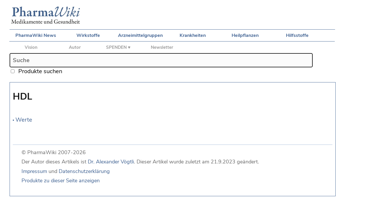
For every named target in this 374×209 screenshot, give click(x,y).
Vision (31, 47)
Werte (23, 120)
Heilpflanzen (245, 35)
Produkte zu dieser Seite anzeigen (61, 180)
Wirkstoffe (88, 35)
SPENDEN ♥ (118, 47)
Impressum (34, 171)
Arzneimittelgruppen (140, 35)
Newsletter (162, 47)
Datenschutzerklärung (84, 171)
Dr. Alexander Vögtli (111, 161)
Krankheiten (193, 35)
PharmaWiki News (35, 35)
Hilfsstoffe (297, 35)
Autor (75, 47)
